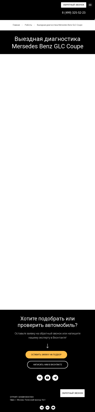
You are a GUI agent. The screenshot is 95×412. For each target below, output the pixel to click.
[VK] (48, 408)
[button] (73, 5)
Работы (28, 25)
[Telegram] (42, 408)
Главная (16, 25)
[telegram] (55, 378)
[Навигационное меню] (90, 5)
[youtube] (47, 378)
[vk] (40, 378)
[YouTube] (53, 408)
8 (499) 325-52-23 (74, 12)
